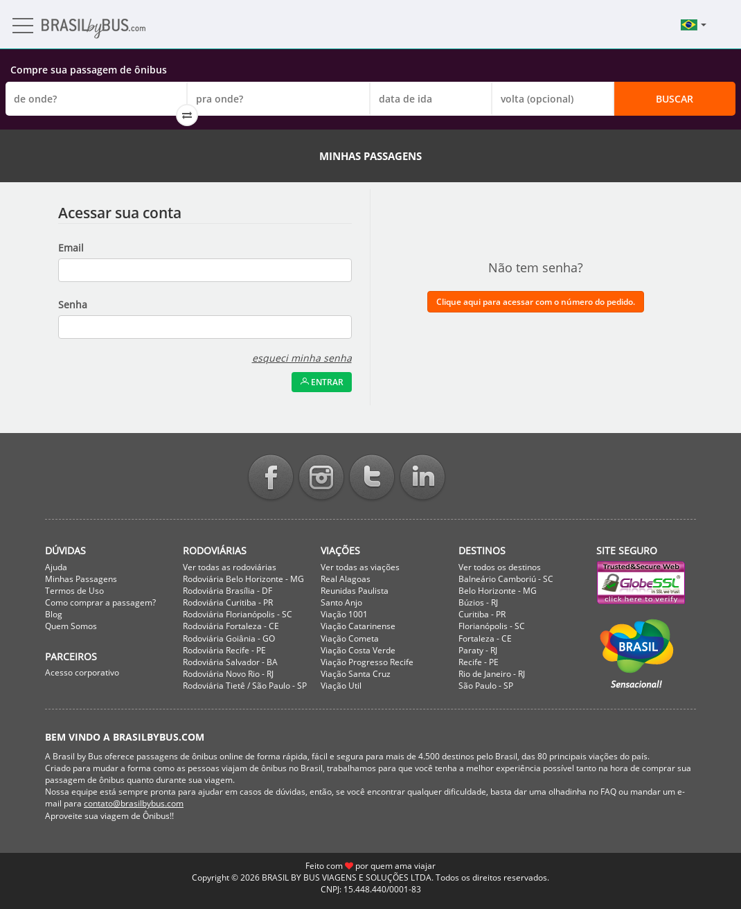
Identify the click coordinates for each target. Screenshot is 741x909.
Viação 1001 (344, 614)
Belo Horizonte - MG (497, 591)
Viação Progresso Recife (367, 662)
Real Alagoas (345, 579)
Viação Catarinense (358, 626)
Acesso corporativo (82, 672)
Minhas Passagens (81, 579)
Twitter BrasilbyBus (372, 478)
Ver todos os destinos (499, 567)
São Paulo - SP (485, 685)
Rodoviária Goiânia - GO (229, 638)
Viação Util (341, 685)
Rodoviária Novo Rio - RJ (228, 674)
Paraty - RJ (477, 650)
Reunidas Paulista (355, 591)
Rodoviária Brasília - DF (227, 591)
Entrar (321, 382)
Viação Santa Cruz (356, 674)
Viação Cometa (350, 638)
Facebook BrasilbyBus (271, 478)
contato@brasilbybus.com (134, 803)
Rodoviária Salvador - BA (230, 662)
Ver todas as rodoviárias (229, 567)
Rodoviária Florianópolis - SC (237, 614)
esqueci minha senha (302, 357)
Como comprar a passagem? (100, 602)
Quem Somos (71, 626)
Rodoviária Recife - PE (224, 650)
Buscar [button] (674, 98)
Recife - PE (478, 662)
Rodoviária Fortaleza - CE (231, 626)
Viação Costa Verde (358, 650)
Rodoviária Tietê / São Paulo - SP (245, 685)
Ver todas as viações (360, 567)
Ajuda (56, 567)
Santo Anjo (341, 602)
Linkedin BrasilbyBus (422, 478)
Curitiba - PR (482, 614)
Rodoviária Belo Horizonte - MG (243, 579)
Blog (53, 614)
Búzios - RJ (478, 602)
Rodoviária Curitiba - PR (228, 602)
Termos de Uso (74, 591)
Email (71, 247)
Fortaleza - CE (485, 638)
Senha (72, 304)
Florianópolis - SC (491, 626)
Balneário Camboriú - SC (505, 579)
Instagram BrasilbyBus (321, 478)
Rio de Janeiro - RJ (491, 674)
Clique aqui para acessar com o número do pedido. (535, 302)
